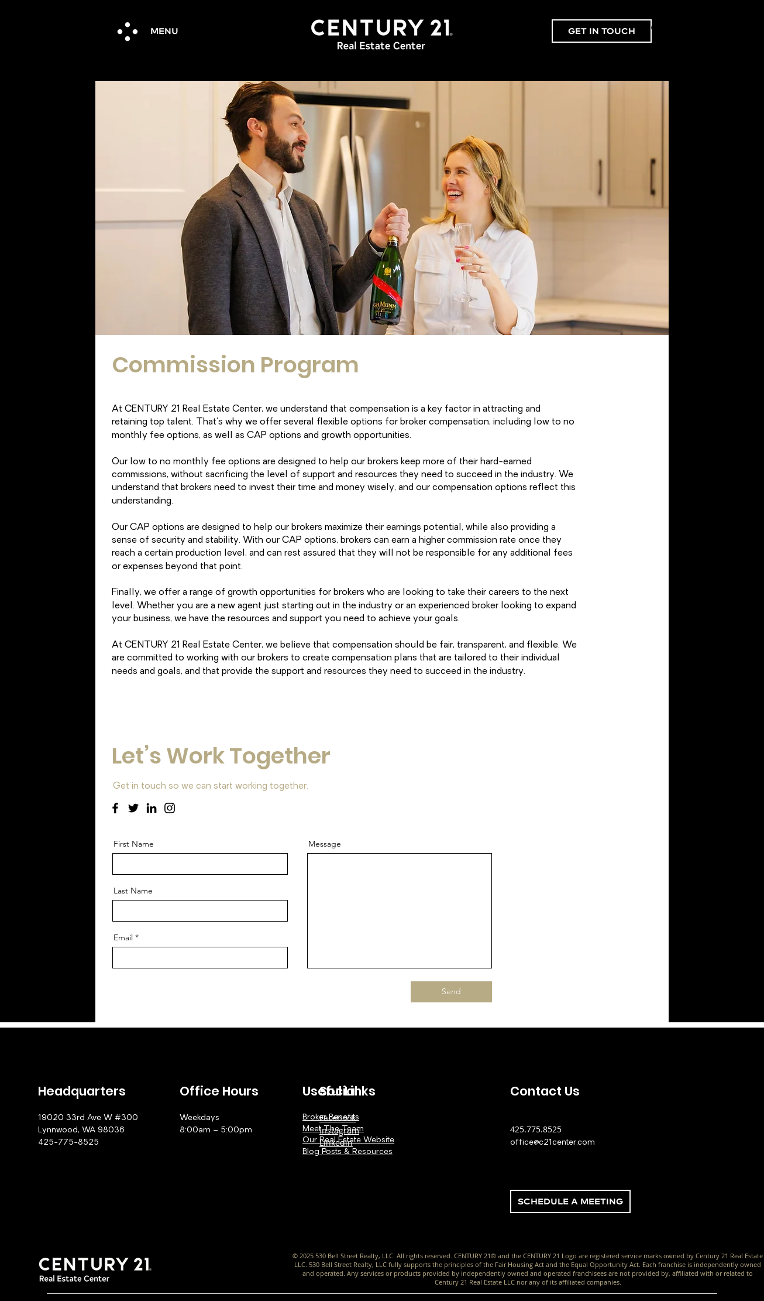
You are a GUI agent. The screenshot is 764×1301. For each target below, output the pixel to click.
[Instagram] (170, 808)
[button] (127, 31)
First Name (133, 844)
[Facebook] (115, 808)
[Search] (656, 28)
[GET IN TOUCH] (602, 31)
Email (123, 937)
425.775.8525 (536, 1129)
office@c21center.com (552, 1142)
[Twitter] (133, 808)
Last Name (133, 890)
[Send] (451, 991)
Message (324, 844)
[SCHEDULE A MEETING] (570, 1201)
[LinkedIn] (151, 808)
